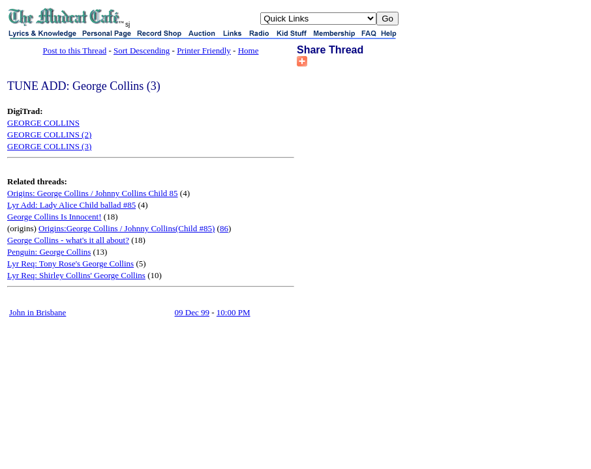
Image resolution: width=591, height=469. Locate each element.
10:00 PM (233, 312)
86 (224, 228)
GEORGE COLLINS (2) (49, 134)
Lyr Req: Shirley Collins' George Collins (76, 275)
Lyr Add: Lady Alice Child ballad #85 (71, 205)
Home (248, 50)
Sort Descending (142, 50)
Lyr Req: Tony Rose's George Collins (70, 263)
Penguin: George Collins (49, 252)
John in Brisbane (37, 312)
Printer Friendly (204, 50)
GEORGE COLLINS (43, 123)
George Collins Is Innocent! (54, 216)
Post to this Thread (75, 50)
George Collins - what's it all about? (68, 240)
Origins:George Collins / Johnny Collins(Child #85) (126, 228)
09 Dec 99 (192, 312)
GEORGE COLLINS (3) (49, 146)
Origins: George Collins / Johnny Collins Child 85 (92, 193)
